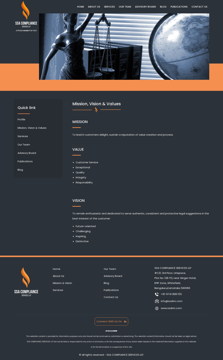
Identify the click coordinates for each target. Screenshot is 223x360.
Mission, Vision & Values (32, 128)
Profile (21, 119)
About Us (94, 6)
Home (80, 6)
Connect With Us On (111, 321)
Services (109, 6)
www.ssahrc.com (168, 308)
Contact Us (199, 6)
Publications (179, 6)
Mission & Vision (62, 283)
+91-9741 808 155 (168, 294)
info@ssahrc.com (168, 301)
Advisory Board (145, 6)
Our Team (125, 6)
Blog (163, 6)
